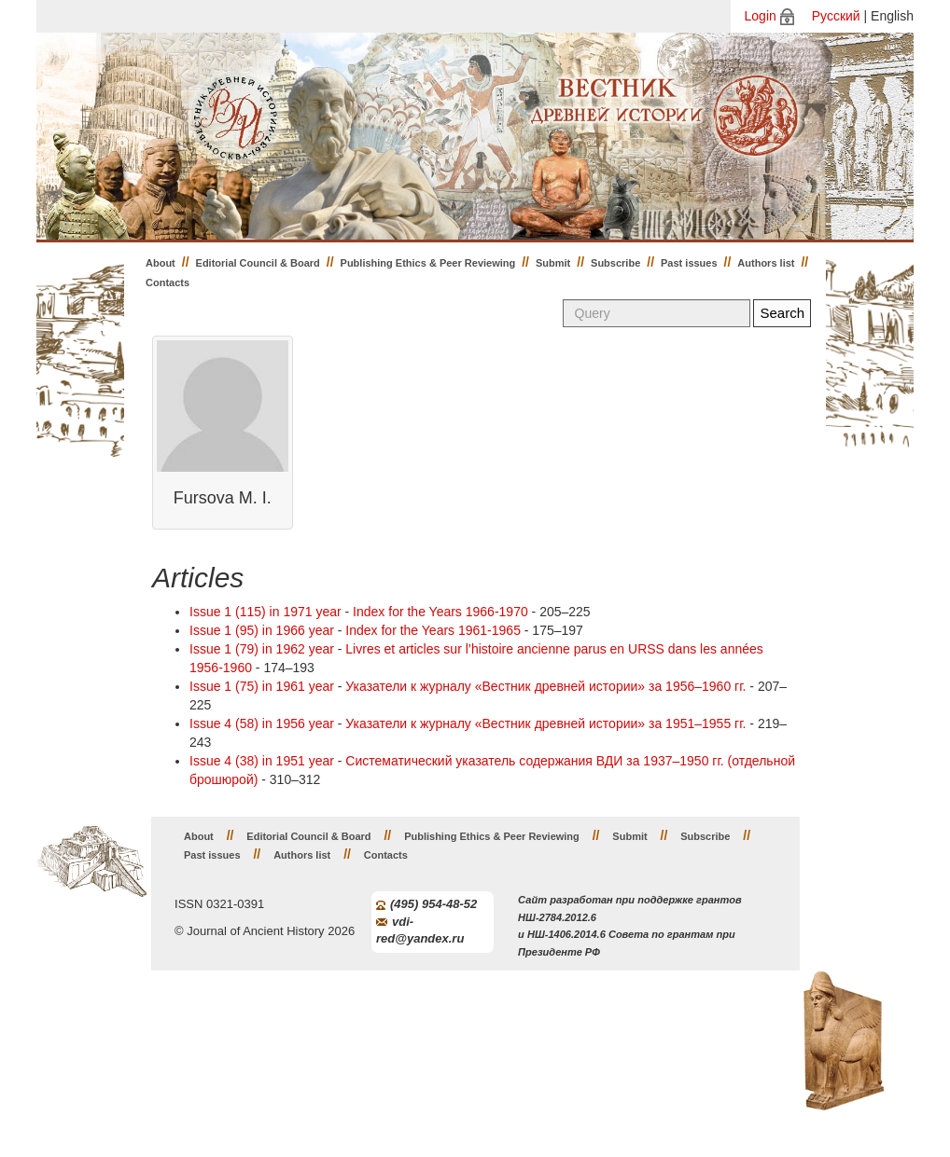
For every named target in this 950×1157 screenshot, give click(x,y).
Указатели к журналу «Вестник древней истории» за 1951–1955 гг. (545, 723)
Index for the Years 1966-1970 (440, 611)
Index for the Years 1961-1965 (433, 630)
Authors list (765, 263)
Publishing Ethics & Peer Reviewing (428, 263)
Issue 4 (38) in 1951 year (261, 760)
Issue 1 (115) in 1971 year (265, 611)
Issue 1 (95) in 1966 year (261, 630)
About (160, 263)
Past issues (689, 263)
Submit (553, 263)
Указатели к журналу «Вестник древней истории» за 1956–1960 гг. (545, 686)
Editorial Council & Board (258, 263)
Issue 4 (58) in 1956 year (261, 723)
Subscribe (615, 263)
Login (760, 15)
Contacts (167, 282)
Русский (836, 15)
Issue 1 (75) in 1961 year (261, 686)
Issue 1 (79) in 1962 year (261, 648)
